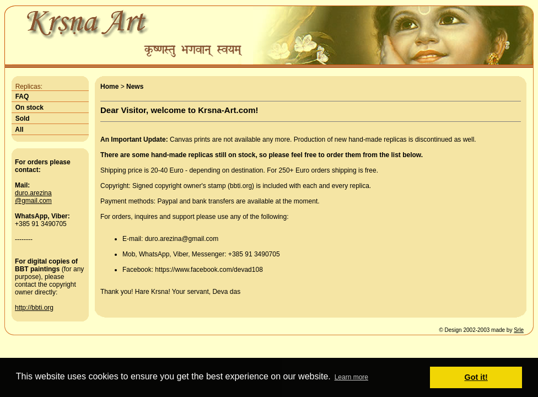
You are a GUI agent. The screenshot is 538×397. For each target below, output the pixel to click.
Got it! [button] (476, 377)
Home (109, 86)
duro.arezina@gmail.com (33, 197)
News (134, 86)
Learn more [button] (351, 377)
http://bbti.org (34, 308)
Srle (519, 330)
